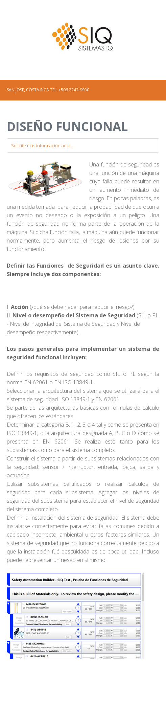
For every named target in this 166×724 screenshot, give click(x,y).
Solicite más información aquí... (42, 145)
